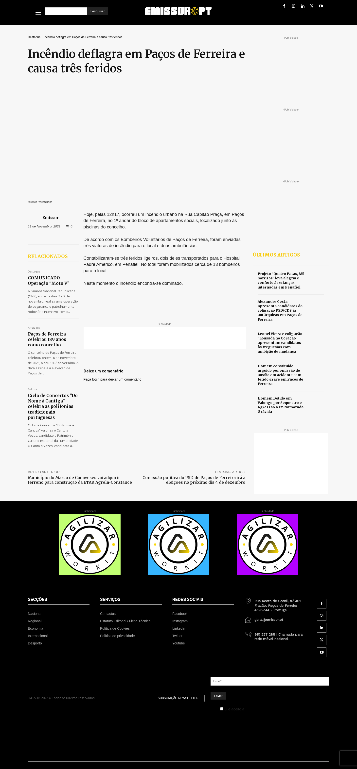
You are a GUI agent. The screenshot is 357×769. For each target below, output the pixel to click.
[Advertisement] (165, 338)
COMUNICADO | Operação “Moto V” (49, 280)
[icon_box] (275, 603)
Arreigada (34, 327)
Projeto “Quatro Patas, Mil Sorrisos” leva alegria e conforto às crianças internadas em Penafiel (281, 280)
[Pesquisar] (97, 11)
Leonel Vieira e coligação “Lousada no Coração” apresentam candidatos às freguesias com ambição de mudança (280, 343)
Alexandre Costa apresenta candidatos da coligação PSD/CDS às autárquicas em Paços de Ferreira (280, 310)
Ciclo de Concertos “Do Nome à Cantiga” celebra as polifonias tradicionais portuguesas (53, 406)
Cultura (32, 389)
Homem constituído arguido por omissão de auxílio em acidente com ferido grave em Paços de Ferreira (280, 375)
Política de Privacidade (264, 709)
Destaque (34, 37)
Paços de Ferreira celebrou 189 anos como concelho (47, 339)
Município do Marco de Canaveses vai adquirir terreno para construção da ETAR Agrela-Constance (80, 480)
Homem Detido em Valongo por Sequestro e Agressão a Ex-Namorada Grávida (280, 405)
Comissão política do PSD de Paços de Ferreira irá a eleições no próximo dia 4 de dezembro (194, 480)
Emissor (50, 218)
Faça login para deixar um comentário (113, 379)
